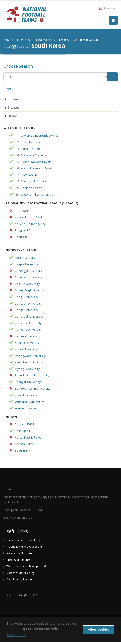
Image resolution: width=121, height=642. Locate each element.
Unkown (12, 116)
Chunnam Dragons (33, 155)
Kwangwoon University (30, 356)
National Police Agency (30, 224)
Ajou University (25, 258)
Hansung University (28, 323)
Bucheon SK (29, 175)
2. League (13, 107)
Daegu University (26, 297)
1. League (13, 99)
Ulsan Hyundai (31, 142)
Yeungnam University (29, 402)
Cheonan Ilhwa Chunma (37, 194)
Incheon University (27, 336)
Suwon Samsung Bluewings (39, 136)
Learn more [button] (16, 635)
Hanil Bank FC (24, 211)
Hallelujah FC (23, 431)
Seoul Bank (22, 450)
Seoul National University (32, 375)
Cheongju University (28, 271)
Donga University (26, 310)
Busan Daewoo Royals (36, 162)
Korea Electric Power (29, 437)
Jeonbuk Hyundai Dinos (37, 168)
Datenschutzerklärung (20, 573)
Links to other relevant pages (25, 540)
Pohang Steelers (32, 149)
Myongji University (27, 369)
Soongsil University (28, 382)
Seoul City (21, 237)
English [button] (107, 8)
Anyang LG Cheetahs (35, 181)
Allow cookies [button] (98, 629)
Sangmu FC (22, 230)
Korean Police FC (26, 444)
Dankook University (28, 303)
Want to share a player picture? (26, 566)
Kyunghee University (29, 362)
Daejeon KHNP (25, 424)
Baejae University (27, 264)
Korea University (26, 349)
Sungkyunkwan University (32, 388)
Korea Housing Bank (29, 217)
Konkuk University (27, 343)
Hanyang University (28, 330)
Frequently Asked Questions (24, 546)
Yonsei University (26, 408)
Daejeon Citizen (31, 188)
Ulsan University (26, 395)
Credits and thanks (18, 559)
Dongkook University (29, 316)
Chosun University (27, 284)
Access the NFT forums (21, 553)
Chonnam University (28, 277)
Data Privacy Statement (21, 579)
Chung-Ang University (29, 290)
